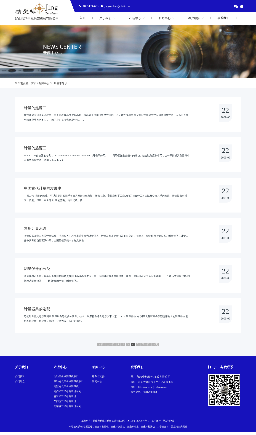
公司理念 (20, 384)
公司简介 (20, 379)
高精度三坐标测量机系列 (67, 409)
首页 (83, 18)
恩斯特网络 (169, 423)
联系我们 (223, 18)
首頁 (100, 347)
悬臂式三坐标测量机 (65, 399)
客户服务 (196, 18)
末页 (155, 347)
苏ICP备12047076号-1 (138, 423)
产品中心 (137, 18)
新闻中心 (166, 18)
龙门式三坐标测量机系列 (67, 394)
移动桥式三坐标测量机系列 (69, 384)
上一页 (110, 347)
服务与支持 (98, 379)
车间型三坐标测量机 (65, 404)
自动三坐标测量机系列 (66, 379)
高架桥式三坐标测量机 (66, 389)
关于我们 (107, 18)
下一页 (145, 347)
